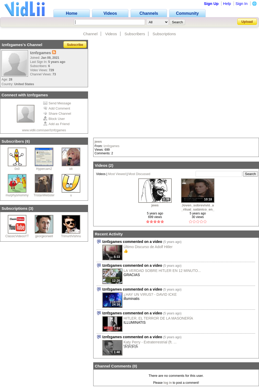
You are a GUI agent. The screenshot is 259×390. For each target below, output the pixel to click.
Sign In (241, 3)
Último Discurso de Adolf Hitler (148, 247)
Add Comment (56, 108)
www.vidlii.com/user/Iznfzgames (44, 130)
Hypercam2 (44, 169)
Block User (54, 119)
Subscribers (135, 34)
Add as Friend (56, 124)
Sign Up (211, 3)
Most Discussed (139, 174)
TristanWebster (44, 195)
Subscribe (75, 45)
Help (227, 3)
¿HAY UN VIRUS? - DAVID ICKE (150, 294)
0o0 (17, 169)
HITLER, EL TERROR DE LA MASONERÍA (158, 318)
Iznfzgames (111, 146)
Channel (90, 34)
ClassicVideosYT (17, 236)
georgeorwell (44, 236)
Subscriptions (164, 34)
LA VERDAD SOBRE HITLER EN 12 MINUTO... (162, 271)
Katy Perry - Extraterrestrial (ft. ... (150, 342)
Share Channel (57, 113)
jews (98, 141)
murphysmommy (17, 195)
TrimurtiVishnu (71, 236)
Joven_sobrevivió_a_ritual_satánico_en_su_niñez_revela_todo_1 (197, 207)
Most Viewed (117, 174)
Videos (111, 34)
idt (71, 169)
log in (167, 383)
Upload (247, 22)
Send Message (57, 103)
